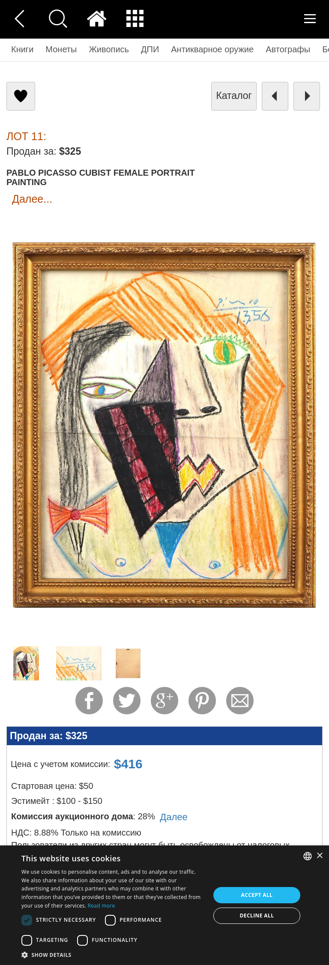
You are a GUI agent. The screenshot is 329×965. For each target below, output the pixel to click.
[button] (113, 954)
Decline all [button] (257, 915)
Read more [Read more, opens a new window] (101, 905)
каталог (234, 95)
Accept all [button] (257, 895)
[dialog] (164, 905)
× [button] (319, 856)
